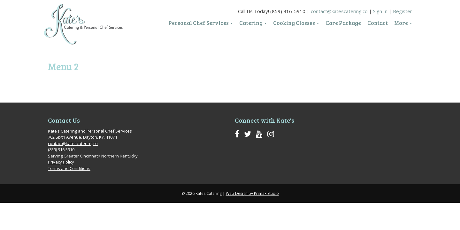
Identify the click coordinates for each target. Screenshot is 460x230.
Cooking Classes (296, 23)
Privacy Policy (61, 162)
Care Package (343, 23)
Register (402, 11)
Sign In (380, 11)
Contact (377, 23)
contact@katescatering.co (339, 11)
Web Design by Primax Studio (252, 193)
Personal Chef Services (200, 23)
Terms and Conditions (69, 168)
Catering (253, 23)
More (403, 23)
